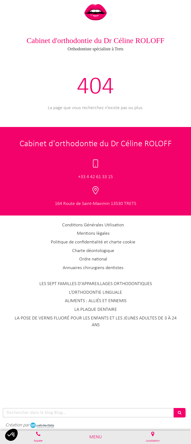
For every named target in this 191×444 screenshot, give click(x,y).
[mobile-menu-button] (95, 437)
